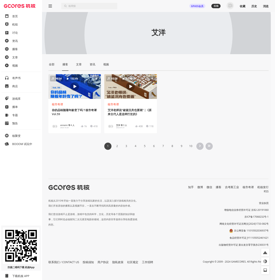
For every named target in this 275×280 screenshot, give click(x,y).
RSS (266, 191)
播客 (218, 187)
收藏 (242, 6)
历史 (254, 6)
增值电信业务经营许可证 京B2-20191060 (246, 210)
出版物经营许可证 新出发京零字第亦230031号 (244, 245)
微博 (200, 187)
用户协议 (103, 262)
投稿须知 (88, 262)
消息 (266, 6)
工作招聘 (147, 262)
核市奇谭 (57, 104)
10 (190, 146)
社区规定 (132, 262)
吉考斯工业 (232, 187)
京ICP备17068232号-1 (256, 216)
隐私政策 (117, 262)
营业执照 (264, 203)
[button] (74, 86)
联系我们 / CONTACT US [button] (63, 262)
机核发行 (263, 187)
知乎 (191, 187)
